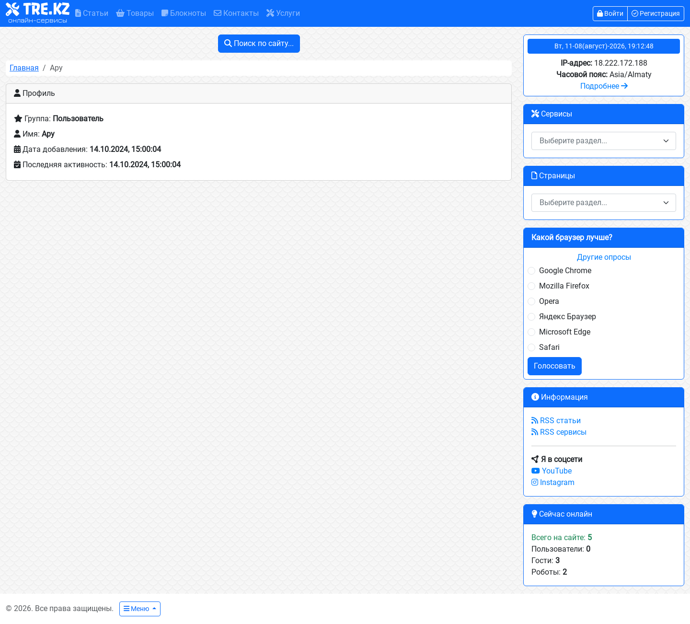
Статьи (91, 13)
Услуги (283, 13)
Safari (549, 347)
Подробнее (604, 86)
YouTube (551, 470)
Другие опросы (604, 257)
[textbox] (598, 141)
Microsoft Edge (564, 331)
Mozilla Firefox (564, 285)
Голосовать (554, 365)
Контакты (236, 13)
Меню (137, 608)
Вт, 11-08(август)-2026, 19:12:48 (604, 46)
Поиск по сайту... (259, 43)
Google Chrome (565, 270)
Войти (610, 13)
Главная (24, 67)
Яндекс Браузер (567, 316)
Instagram (553, 482)
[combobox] (603, 141)
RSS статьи (556, 420)
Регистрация (656, 13)
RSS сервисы (558, 432)
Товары (135, 13)
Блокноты (183, 13)
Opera (549, 301)
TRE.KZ (37, 14)
